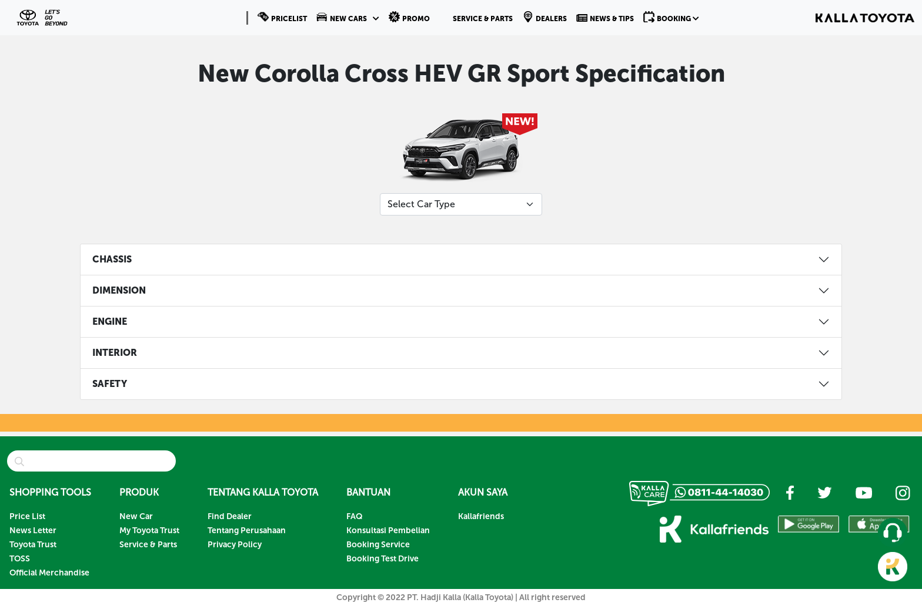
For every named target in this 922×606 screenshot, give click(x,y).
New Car (136, 516)
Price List (27, 516)
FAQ (354, 516)
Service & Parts (148, 545)
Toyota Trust (32, 545)
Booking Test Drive (382, 559)
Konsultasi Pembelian (388, 531)
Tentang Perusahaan (247, 531)
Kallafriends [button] (481, 516)
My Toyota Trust (149, 531)
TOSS (19, 559)
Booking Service (378, 545)
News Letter (32, 531)
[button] (347, 17)
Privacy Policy (235, 545)
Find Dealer (230, 516)
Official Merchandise (49, 573)
